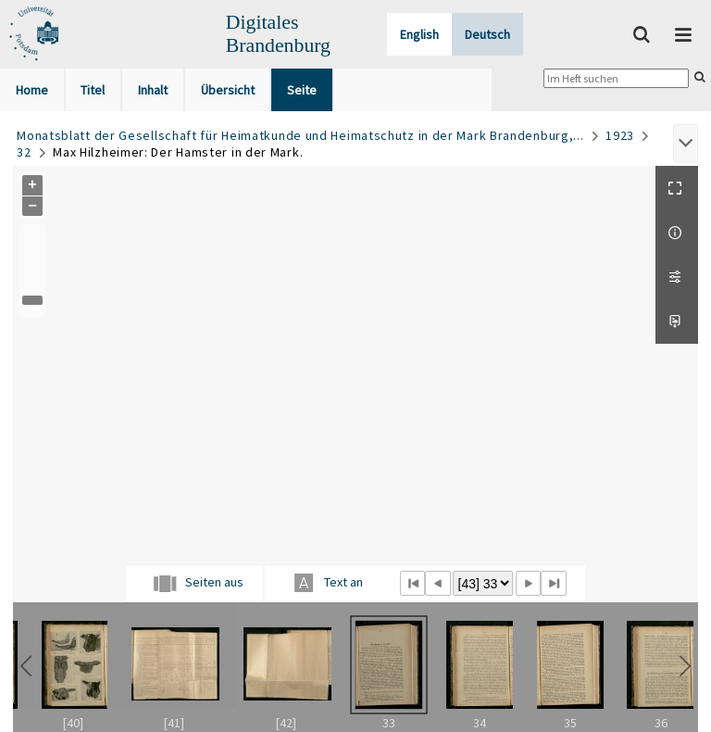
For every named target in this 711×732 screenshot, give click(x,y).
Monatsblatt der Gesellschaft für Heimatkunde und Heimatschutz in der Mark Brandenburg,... (300, 135)
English (419, 34)
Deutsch (487, 34)
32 (24, 152)
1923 (619, 135)
